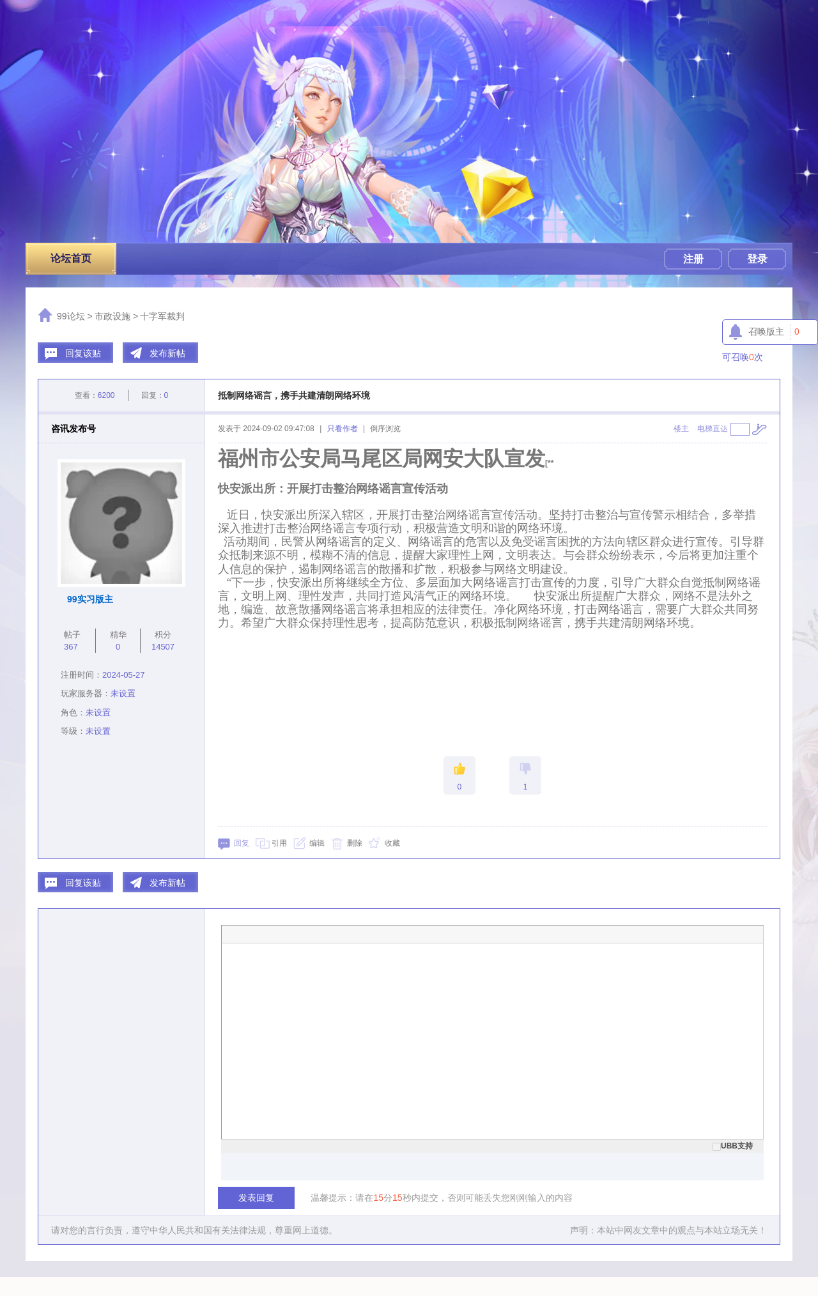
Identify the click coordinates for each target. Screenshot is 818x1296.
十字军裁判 (162, 316)
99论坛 (71, 316)
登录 (757, 259)
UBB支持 (733, 1145)
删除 (354, 843)
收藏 (392, 843)
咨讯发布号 (73, 428)
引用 (279, 843)
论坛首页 (70, 258)
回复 (241, 843)
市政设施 (112, 316)
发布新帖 (167, 353)
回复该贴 (83, 353)
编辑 (317, 843)
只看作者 (342, 428)
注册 (693, 259)
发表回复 (256, 1198)
